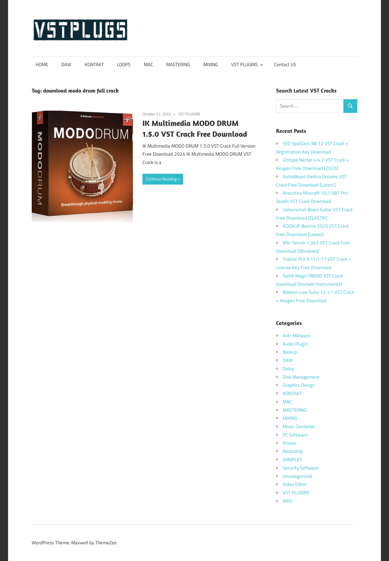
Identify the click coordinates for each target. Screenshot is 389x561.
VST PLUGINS (247, 64)
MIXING (210, 64)
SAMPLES (292, 459)
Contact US (285, 64)
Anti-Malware (297, 335)
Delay (288, 368)
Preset (289, 443)
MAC (148, 64)
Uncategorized (297, 476)
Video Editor (295, 484)
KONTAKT (94, 64)
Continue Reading (161, 179)
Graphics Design (299, 385)
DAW (66, 64)
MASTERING (178, 64)
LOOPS (124, 64)
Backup (290, 352)
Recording (293, 451)
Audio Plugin (295, 343)
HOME (42, 64)
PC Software (295, 434)
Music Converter (299, 426)
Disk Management (301, 377)
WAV (287, 501)
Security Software (301, 467)
